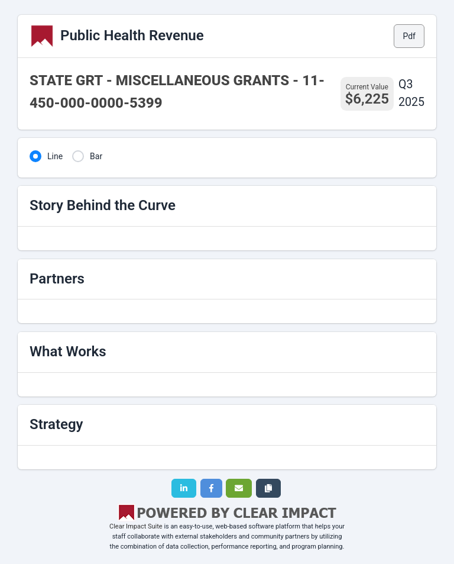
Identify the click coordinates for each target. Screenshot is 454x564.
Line (55, 156)
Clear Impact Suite (136, 526)
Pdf (409, 36)
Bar (96, 156)
